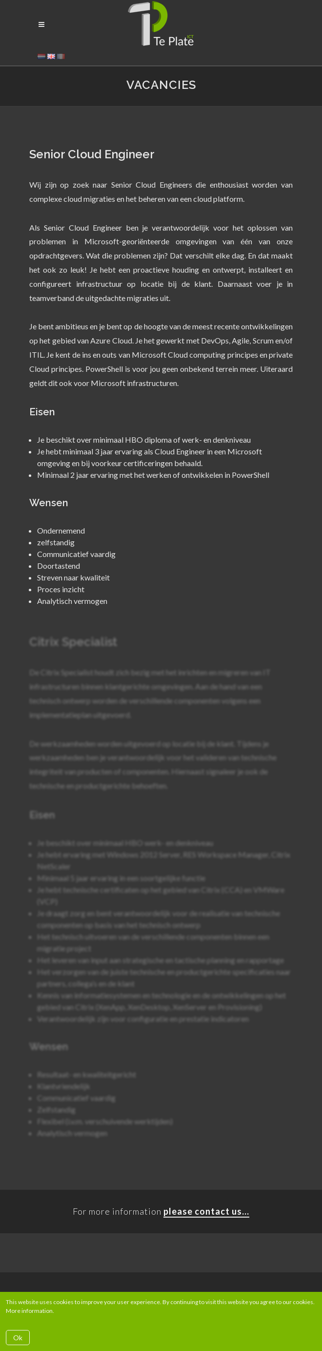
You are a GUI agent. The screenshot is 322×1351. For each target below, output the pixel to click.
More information (29, 1310)
